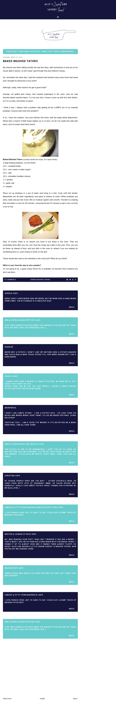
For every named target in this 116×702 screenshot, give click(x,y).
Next (75, 699)
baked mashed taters (40, 279)
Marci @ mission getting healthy (22, 444)
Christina (10, 476)
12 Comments (10, 279)
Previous (7, 699)
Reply (72, 307)
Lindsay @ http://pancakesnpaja (21, 595)
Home (42, 699)
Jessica (8, 293)
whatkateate (11, 568)
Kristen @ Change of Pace (18, 534)
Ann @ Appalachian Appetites (20, 320)
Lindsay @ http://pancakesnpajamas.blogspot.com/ (31, 507)
